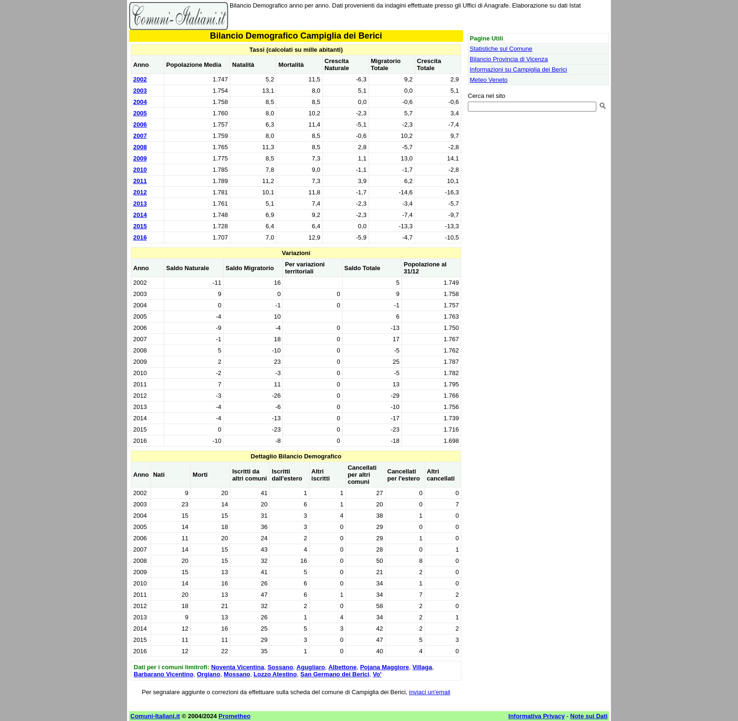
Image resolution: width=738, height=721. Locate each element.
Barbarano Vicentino (163, 674)
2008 (140, 147)
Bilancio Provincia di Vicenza (509, 59)
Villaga (422, 667)
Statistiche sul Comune (501, 48)
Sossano (280, 667)
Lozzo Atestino (275, 674)
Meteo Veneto (488, 79)
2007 (140, 135)
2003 (140, 90)
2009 (140, 158)
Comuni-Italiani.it (155, 716)
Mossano (237, 674)
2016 (140, 237)
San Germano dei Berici (334, 674)
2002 (140, 79)
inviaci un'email (429, 692)
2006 (140, 124)
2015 (140, 226)
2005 (140, 113)
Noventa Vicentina (237, 667)
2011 (140, 180)
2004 (140, 101)
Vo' (377, 674)
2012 (140, 192)
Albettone (343, 667)
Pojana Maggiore (384, 667)
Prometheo (234, 716)
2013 (140, 203)
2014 (140, 214)
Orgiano (208, 674)
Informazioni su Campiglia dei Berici (518, 69)
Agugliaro (311, 667)
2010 (140, 169)
